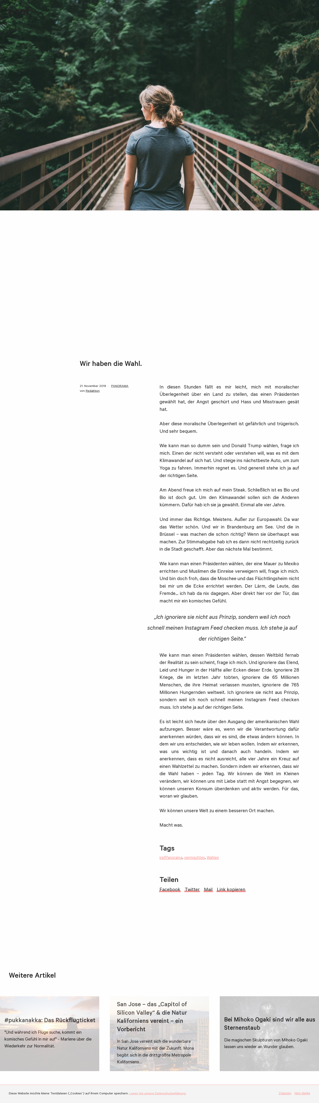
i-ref (19, 14)
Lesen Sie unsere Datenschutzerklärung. (157, 1094)
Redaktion (93, 391)
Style (250, 14)
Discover (269, 14)
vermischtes (194, 858)
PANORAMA (119, 386)
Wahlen (213, 858)
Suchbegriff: (309, 14)
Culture (290, 14)
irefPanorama (171, 858)
